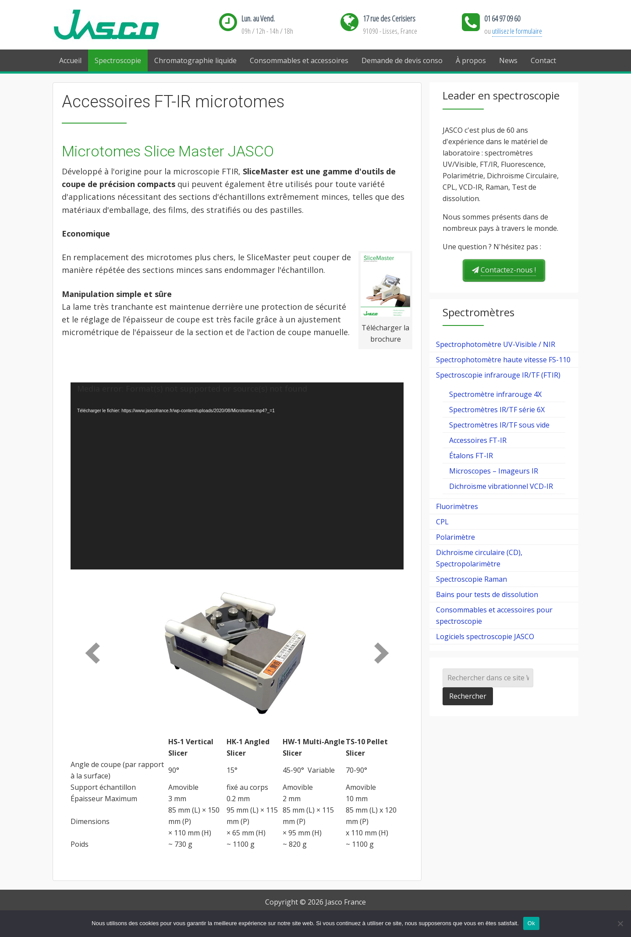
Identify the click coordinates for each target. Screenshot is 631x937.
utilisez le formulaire (517, 31)
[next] (382, 653)
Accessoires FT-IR (478, 440)
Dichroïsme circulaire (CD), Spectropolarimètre (479, 558)
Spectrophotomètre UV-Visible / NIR (495, 344)
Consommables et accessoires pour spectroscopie (494, 615)
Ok (531, 923)
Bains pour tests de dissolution (487, 594)
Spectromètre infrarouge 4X (495, 394)
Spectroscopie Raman (471, 579)
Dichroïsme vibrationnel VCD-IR (501, 486)
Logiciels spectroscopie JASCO (485, 636)
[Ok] (620, 923)
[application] (237, 476)
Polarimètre (455, 537)
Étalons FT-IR (471, 455)
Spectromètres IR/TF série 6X (497, 409)
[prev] (92, 653)
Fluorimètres (457, 506)
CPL (442, 522)
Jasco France (120, 25)
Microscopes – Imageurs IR (493, 471)
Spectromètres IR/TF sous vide (499, 425)
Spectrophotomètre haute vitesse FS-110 (503, 359)
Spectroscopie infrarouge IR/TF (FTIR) (498, 375)
